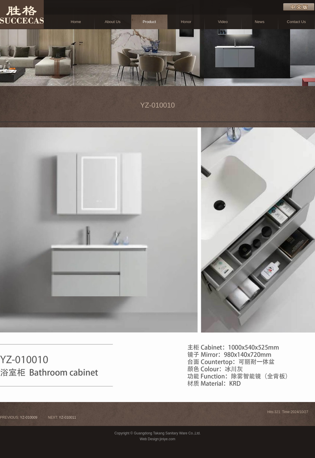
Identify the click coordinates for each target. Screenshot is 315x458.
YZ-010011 (67, 417)
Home (76, 22)
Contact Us (296, 22)
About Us (112, 22)
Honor (186, 22)
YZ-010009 (28, 417)
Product (149, 22)
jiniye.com (167, 439)
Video (223, 22)
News (260, 22)
